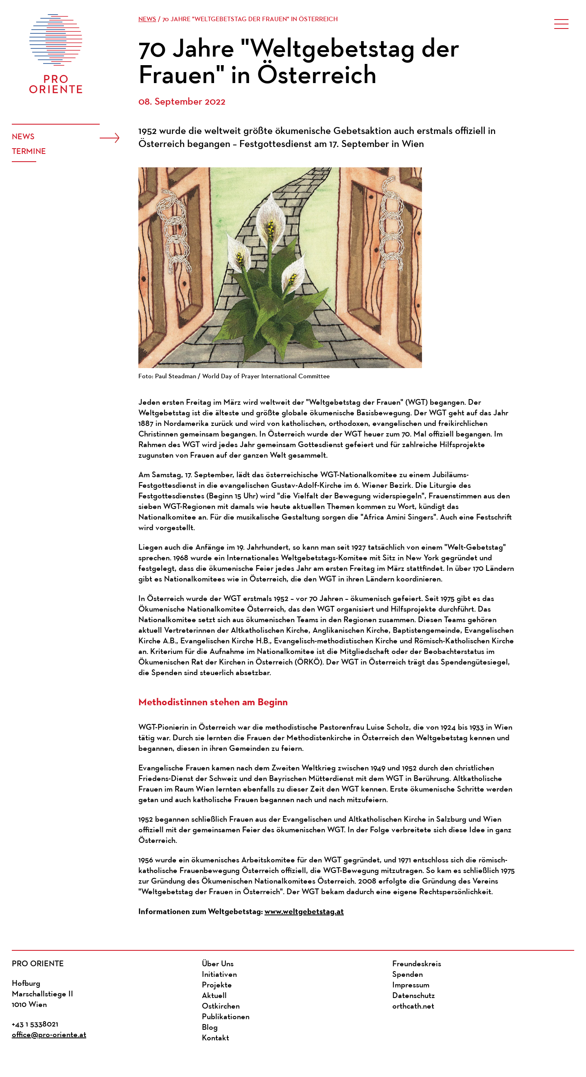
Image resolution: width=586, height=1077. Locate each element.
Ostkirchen (221, 1006)
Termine (29, 152)
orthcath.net (413, 1006)
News (23, 137)
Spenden (407, 975)
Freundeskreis (416, 964)
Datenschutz (413, 996)
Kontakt (215, 1038)
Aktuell (214, 996)
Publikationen (225, 1017)
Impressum (410, 985)
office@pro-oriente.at (49, 1035)
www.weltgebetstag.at (304, 911)
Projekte (217, 985)
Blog (210, 1028)
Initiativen (219, 975)
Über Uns (218, 964)
